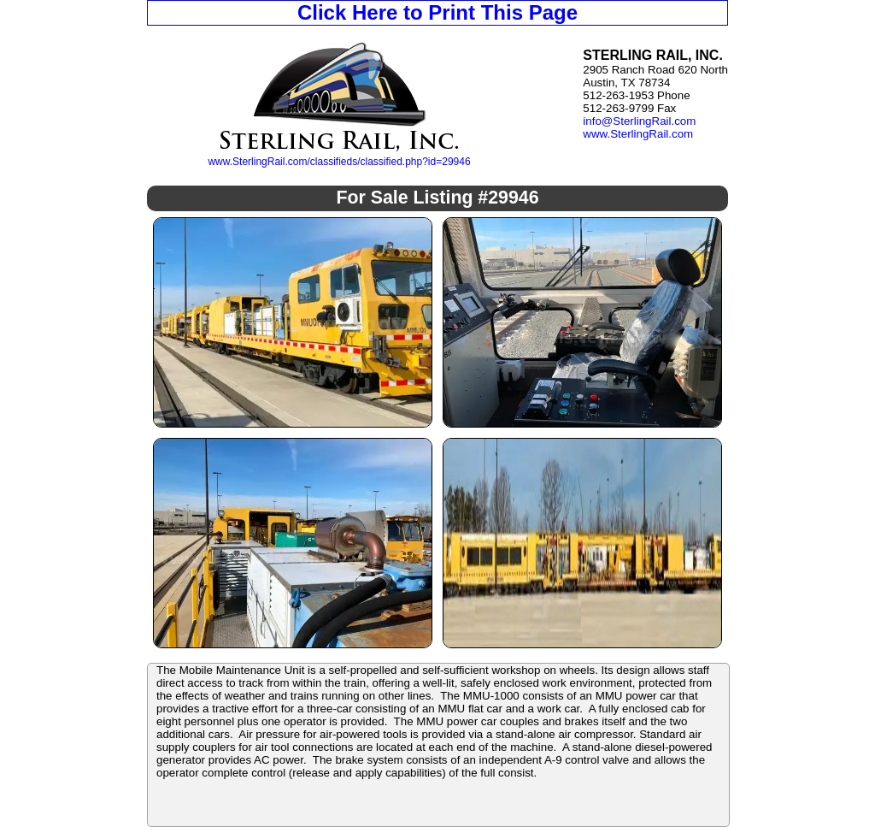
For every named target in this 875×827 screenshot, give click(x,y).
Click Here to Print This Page (437, 12)
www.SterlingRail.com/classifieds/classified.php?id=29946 (339, 162)
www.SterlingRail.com (638, 133)
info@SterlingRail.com (639, 121)
